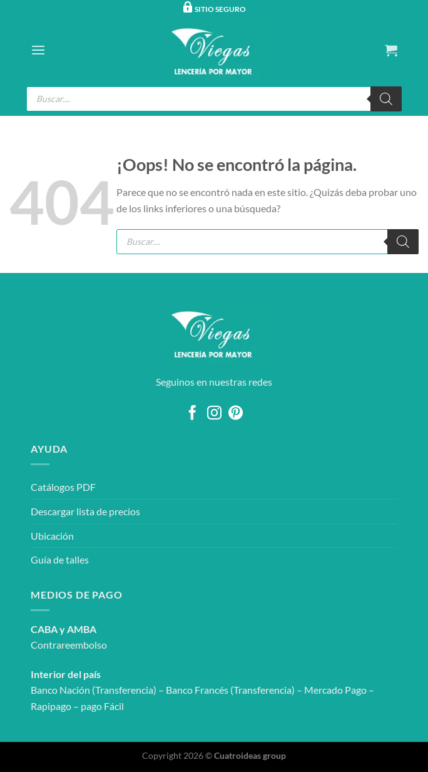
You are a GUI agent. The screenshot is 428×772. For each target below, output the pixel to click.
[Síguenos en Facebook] (192, 414)
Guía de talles (60, 559)
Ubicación (52, 536)
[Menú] (38, 49)
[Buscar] (386, 98)
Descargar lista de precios (85, 511)
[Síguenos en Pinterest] (235, 414)
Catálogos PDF (63, 487)
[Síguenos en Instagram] (213, 414)
